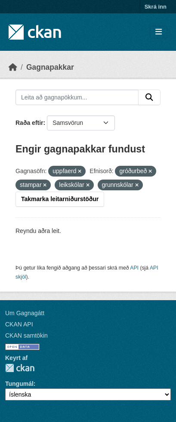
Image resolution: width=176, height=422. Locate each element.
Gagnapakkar (50, 67)
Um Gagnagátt (24, 313)
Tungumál (19, 383)
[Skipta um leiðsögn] (158, 32)
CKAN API (19, 324)
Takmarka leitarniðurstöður (60, 198)
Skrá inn (156, 6)
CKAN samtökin (26, 335)
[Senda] (149, 97)
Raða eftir (29, 122)
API (134, 268)
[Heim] (13, 67)
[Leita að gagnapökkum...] (77, 97)
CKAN (19, 367)
